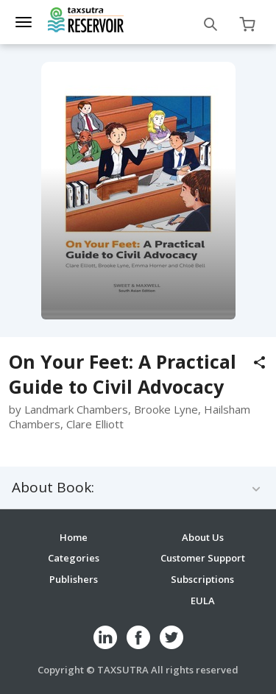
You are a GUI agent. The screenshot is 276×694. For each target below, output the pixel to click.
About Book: (53, 487)
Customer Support (202, 557)
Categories (73, 557)
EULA (203, 600)
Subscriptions (202, 579)
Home (74, 537)
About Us (203, 537)
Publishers (73, 579)
